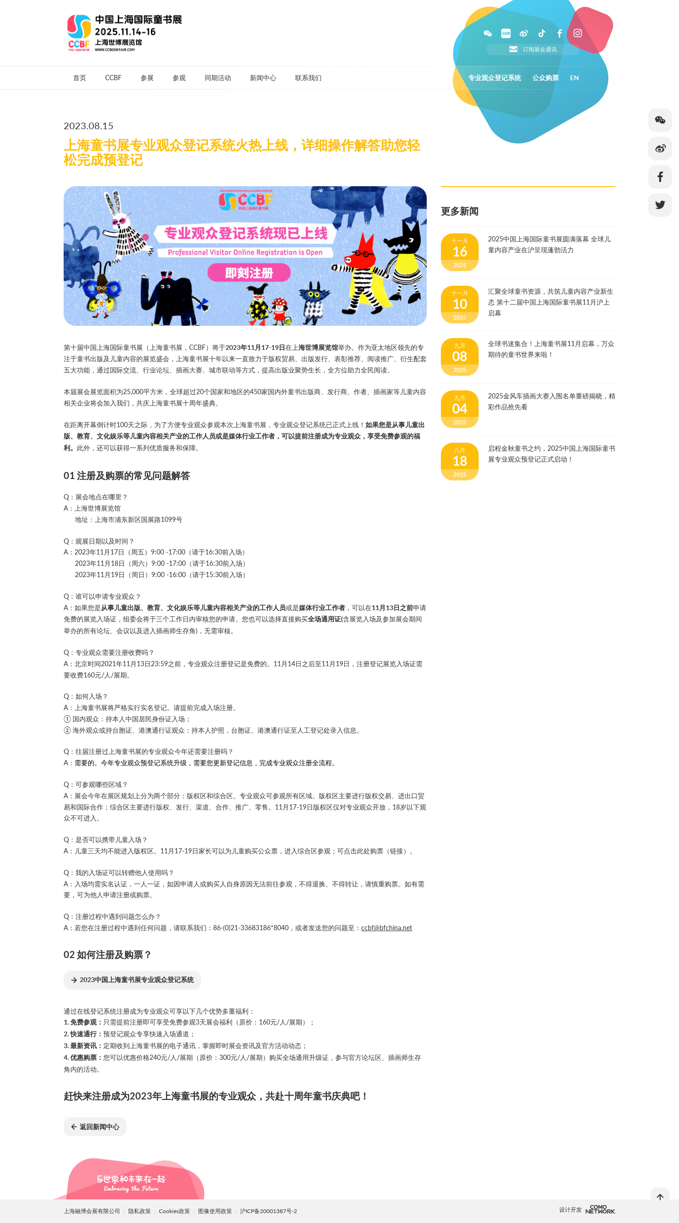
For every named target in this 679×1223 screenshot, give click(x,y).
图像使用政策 (215, 1211)
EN (574, 78)
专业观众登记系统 (494, 78)
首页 (79, 78)
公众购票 (545, 78)
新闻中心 (263, 78)
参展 (147, 78)
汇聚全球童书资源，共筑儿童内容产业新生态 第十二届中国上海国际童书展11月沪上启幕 (550, 302)
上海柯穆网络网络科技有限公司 (600, 1209)
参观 (179, 78)
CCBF (113, 78)
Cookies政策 (175, 1211)
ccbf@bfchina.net (386, 928)
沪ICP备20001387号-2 (268, 1211)
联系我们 (308, 78)
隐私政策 (139, 1211)
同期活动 (218, 78)
